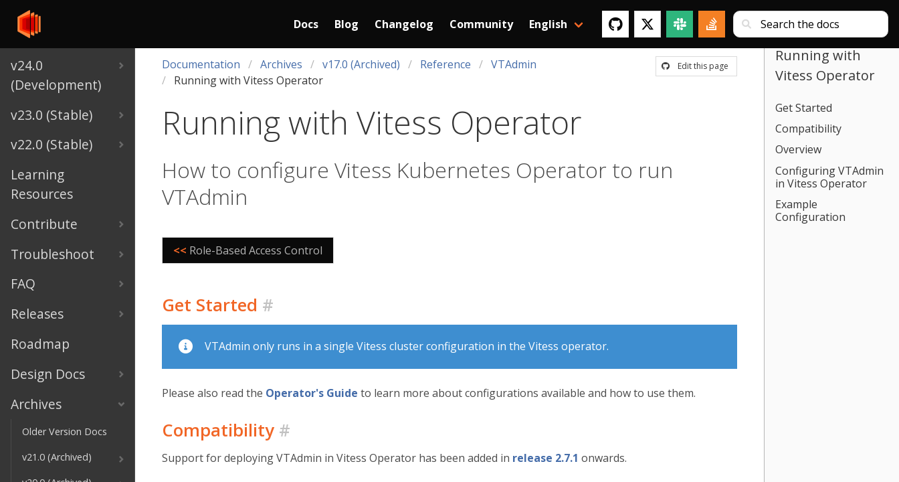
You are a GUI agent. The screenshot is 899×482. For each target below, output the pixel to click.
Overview (798, 149)
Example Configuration (810, 210)
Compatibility (808, 128)
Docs (306, 24)
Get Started (803, 107)
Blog (346, 24)
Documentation (201, 64)
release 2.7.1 (545, 458)
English (548, 24)
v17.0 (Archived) (361, 64)
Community (481, 24)
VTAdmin (513, 64)
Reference (445, 64)
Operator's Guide (312, 393)
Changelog (404, 24)
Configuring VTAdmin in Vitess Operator (829, 177)
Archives (281, 64)
